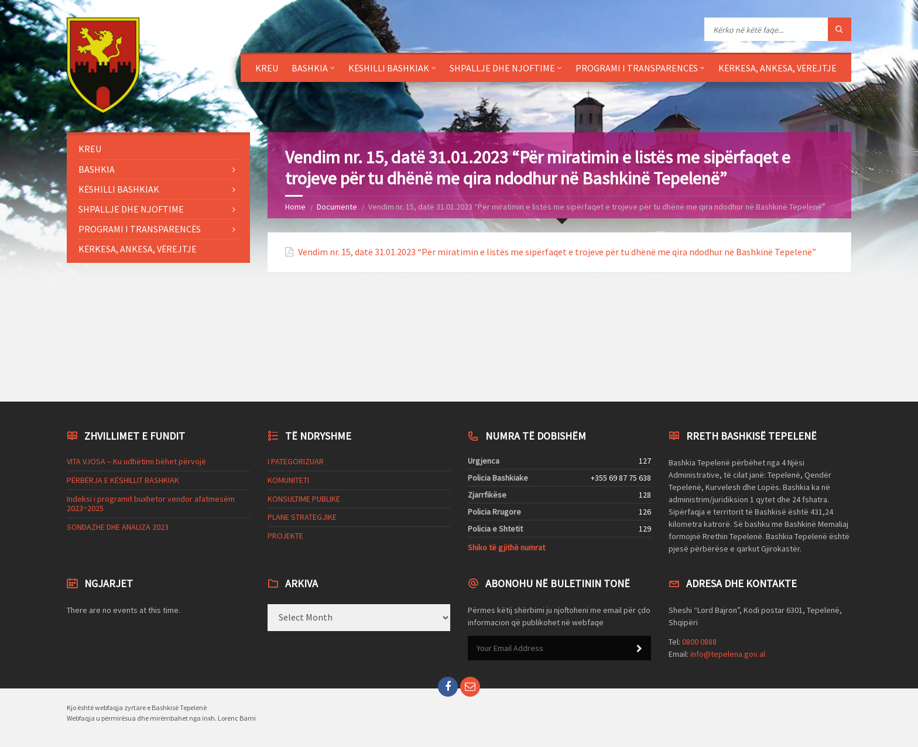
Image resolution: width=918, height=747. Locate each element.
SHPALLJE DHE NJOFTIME (502, 68)
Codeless (685, 559)
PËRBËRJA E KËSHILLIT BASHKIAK (123, 480)
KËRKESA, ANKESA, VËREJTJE (777, 68)
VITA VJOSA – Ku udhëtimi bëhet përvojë (136, 461)
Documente (337, 206)
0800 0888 (699, 641)
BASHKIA (310, 68)
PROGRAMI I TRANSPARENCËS (637, 68)
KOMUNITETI (288, 480)
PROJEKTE (285, 535)
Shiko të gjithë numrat (506, 547)
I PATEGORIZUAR (296, 461)
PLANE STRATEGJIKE (302, 517)
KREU (266, 68)
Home (295, 206)
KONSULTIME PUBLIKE (304, 499)
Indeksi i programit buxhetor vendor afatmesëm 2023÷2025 (151, 504)
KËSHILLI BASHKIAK (388, 68)
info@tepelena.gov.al (727, 654)
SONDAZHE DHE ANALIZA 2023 (118, 527)
